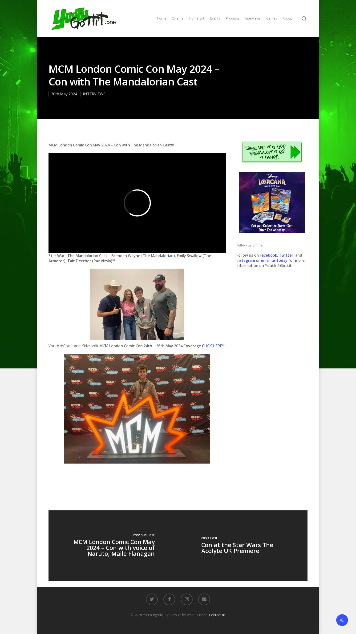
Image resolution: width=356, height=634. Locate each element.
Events (215, 18)
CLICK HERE (212, 345)
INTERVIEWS (94, 94)
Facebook (268, 255)
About (287, 18)
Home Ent (196, 18)
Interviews (253, 18)
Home (161, 18)
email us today (274, 260)
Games (271, 18)
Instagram (246, 260)
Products (232, 18)
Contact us (217, 615)
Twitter (286, 255)
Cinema (177, 18)
